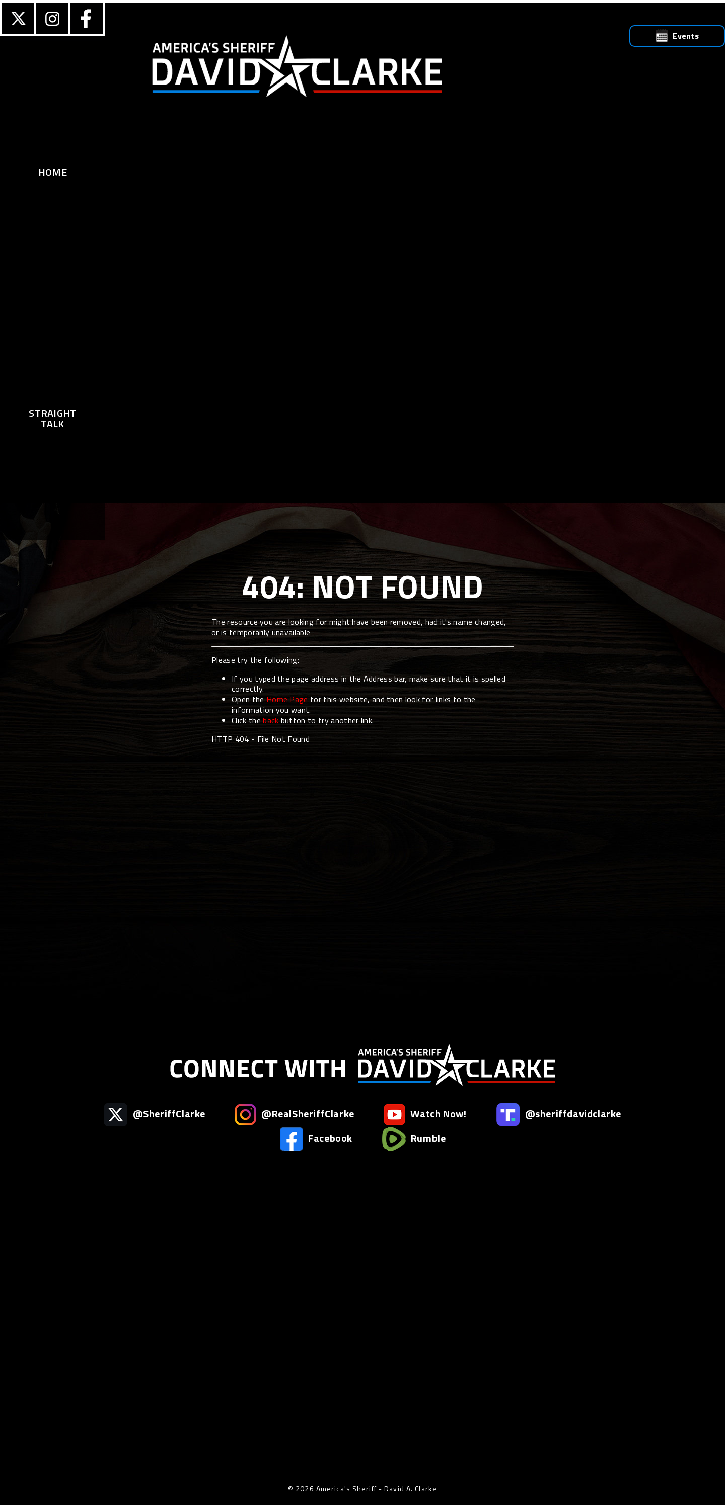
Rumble (414, 1139)
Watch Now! (425, 1114)
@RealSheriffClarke (294, 1114)
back (270, 720)
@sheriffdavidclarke (558, 1114)
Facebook (315, 1139)
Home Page (287, 699)
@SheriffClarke (154, 1114)
